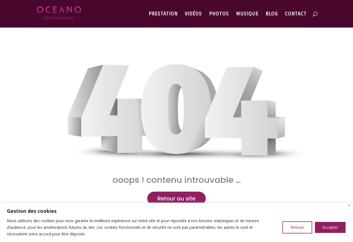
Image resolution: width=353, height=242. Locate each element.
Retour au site (176, 198)
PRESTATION (163, 14)
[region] (176, 222)
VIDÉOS (193, 14)
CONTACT (296, 14)
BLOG (272, 14)
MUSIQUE (247, 14)
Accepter (330, 227)
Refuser (297, 227)
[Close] (349, 205)
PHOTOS (219, 14)
